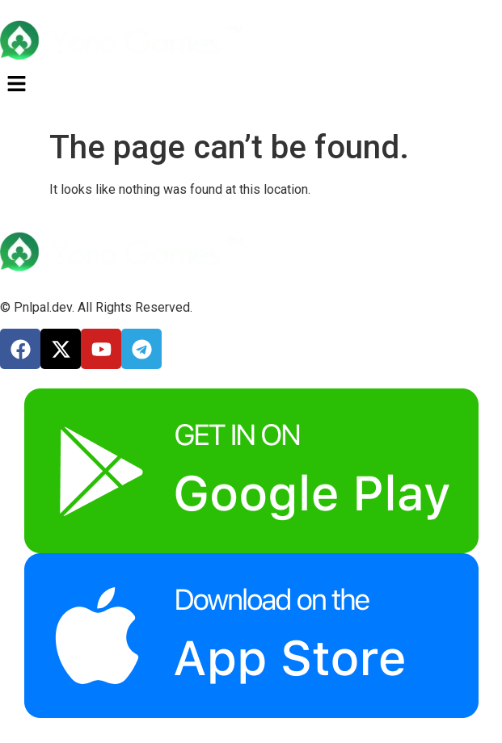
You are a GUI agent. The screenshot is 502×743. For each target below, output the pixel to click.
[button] (251, 85)
